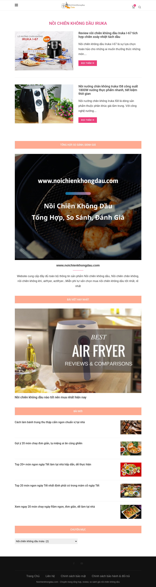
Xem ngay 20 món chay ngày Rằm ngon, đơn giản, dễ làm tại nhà (55, 506)
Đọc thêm (87, 63)
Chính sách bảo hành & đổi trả (111, 576)
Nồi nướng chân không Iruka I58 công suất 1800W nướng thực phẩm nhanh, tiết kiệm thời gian (108, 89)
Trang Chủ (33, 576)
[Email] (82, 563)
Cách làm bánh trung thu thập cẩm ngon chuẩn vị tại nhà (50, 422)
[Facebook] (74, 563)
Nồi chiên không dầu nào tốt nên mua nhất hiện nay (50, 397)
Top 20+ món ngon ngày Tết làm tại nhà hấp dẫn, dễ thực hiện (53, 464)
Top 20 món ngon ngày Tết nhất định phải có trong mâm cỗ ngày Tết (57, 485)
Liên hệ (50, 576)
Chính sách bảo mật (73, 576)
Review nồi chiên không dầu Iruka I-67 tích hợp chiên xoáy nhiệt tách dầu (108, 35)
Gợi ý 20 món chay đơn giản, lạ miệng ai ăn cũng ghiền (48, 443)
